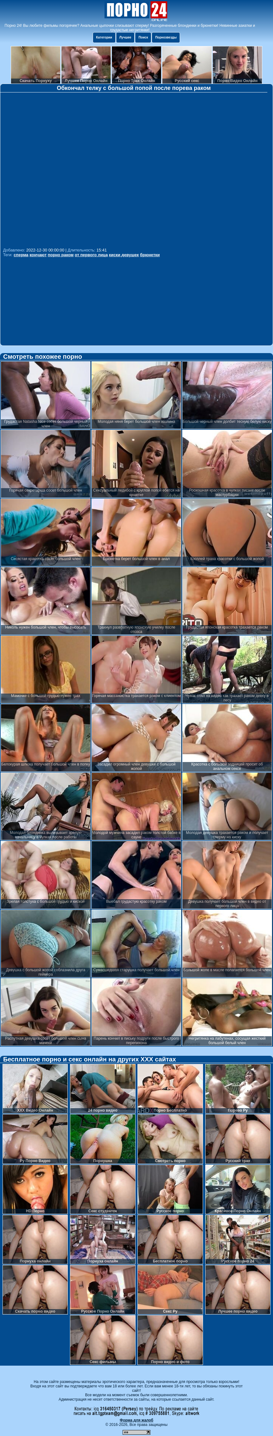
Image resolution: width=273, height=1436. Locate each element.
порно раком (60, 254)
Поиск (143, 37)
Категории (104, 37)
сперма (21, 254)
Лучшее (125, 37)
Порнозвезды (166, 37)
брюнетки (150, 254)
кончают (38, 254)
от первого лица (91, 254)
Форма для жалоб (137, 1420)
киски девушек (124, 254)
